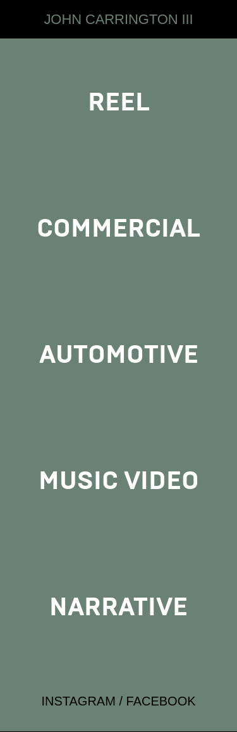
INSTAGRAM (78, 701)
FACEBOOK (161, 701)
